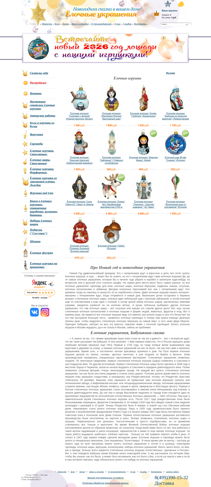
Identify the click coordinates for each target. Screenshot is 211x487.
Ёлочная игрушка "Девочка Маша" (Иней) (143, 159)
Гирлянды (36, 143)
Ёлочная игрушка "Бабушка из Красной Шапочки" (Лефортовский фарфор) (175, 117)
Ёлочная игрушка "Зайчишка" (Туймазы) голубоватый (111, 160)
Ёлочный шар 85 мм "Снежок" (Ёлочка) (175, 159)
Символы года (39, 73)
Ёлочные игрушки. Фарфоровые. (42, 170)
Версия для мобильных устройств (105, 477)
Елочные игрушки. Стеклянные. (42, 152)
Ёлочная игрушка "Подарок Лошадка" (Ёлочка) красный (79, 248)
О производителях (101, 23)
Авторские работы (42, 115)
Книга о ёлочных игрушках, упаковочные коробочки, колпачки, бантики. (44, 208)
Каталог (34, 23)
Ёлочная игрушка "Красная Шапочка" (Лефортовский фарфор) (79, 160)
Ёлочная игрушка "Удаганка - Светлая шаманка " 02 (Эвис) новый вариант (143, 205)
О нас (117, 23)
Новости (47, 23)
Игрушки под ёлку (42, 193)
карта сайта (172, 471)
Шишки (35, 241)
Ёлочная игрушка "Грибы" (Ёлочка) (111, 247)
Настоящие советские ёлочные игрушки (42, 105)
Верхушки (36, 134)
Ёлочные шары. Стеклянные (40, 161)
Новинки (35, 93)
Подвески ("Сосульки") (38, 231)
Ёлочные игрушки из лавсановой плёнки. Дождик (43, 181)
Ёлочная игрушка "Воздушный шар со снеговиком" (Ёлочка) (175, 204)
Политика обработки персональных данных (105, 483)
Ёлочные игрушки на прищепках (43, 265)
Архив (65, 23)
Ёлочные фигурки (41, 252)
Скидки (127, 23)
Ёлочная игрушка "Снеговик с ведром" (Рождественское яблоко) (79, 116)
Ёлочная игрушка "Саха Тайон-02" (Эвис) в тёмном (79, 203)
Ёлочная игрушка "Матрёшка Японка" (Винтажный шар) (111, 116)
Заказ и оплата (80, 23)
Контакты (140, 23)
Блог (57, 23)
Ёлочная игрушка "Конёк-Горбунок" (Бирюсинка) (143, 114)
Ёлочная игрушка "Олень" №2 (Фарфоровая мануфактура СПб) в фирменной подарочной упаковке (111, 207)
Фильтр (170, 73)
